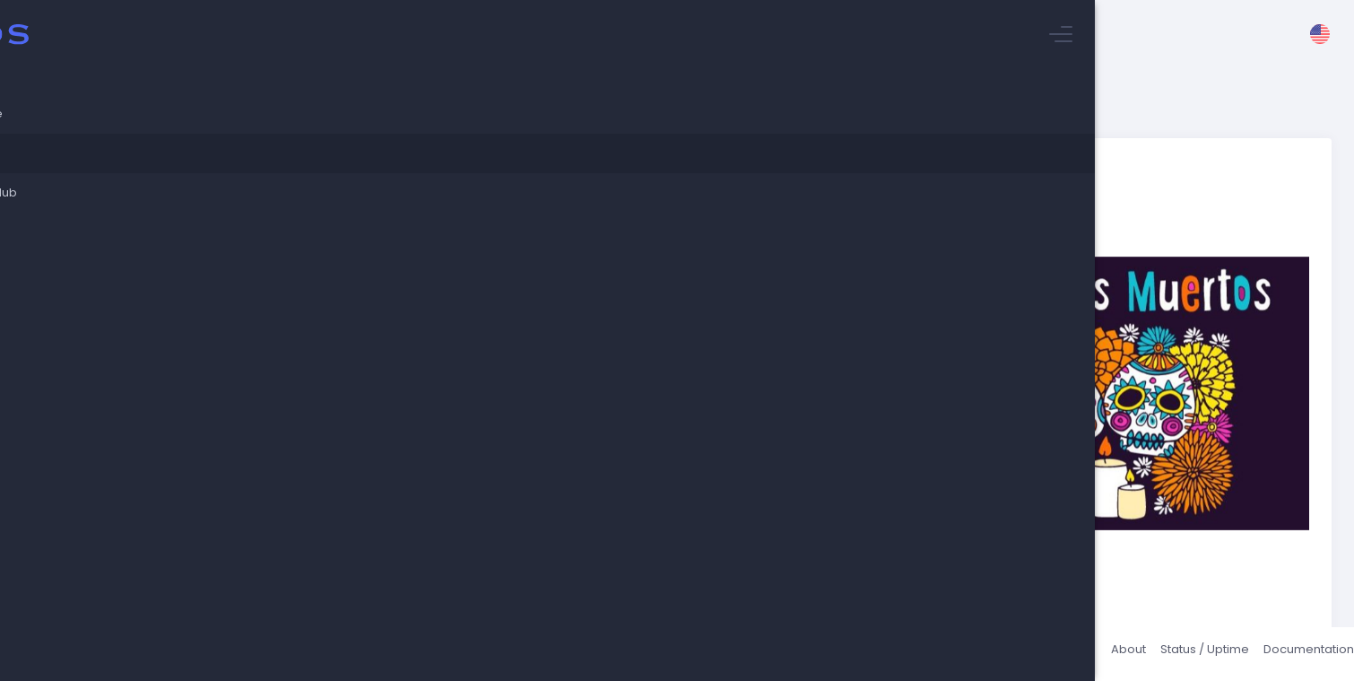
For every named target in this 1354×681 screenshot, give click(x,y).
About (1106, 653)
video (875, 396)
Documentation (1286, 653)
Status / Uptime (1182, 653)
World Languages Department (371, 517)
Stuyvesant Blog (304, 130)
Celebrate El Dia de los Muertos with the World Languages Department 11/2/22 (487, 147)
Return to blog (331, 557)
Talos (315, 653)
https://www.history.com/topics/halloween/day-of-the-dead (492, 361)
